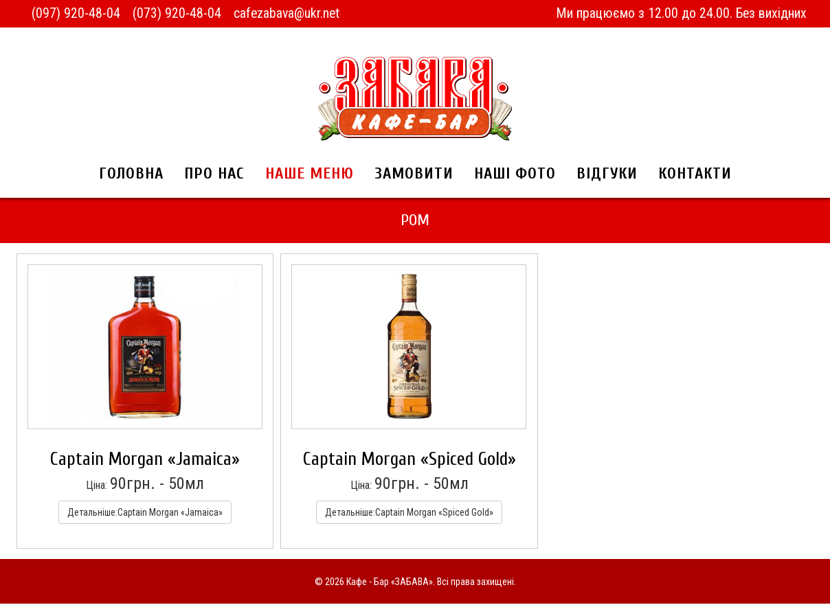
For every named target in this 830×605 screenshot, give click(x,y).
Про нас (214, 174)
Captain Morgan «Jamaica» (145, 460)
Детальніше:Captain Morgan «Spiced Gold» (409, 513)
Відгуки (607, 174)
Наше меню (309, 174)
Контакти (695, 174)
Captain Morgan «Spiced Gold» (409, 460)
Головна (131, 174)
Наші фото (515, 174)
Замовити (413, 174)
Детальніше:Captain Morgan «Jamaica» (145, 513)
